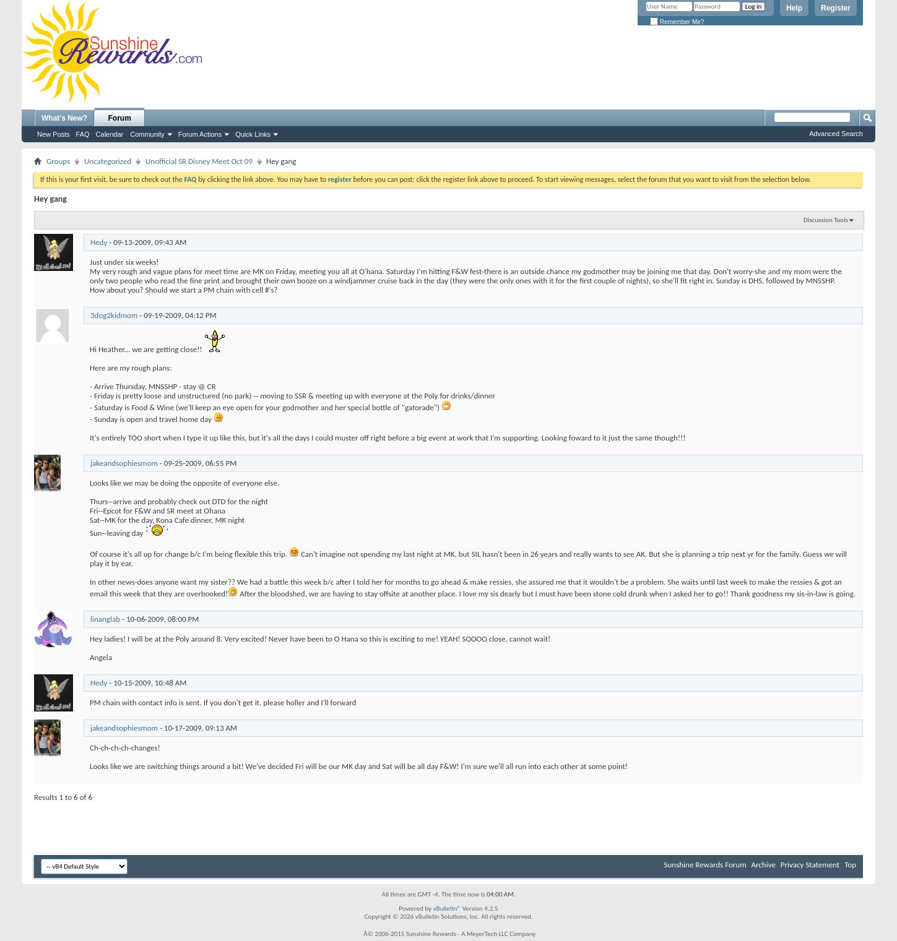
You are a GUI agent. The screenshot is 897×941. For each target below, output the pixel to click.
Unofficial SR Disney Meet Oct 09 (199, 161)
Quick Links (253, 134)
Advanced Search (836, 133)
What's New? (64, 118)
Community (147, 134)
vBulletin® (447, 908)
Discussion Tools (826, 220)
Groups (58, 161)
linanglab (105, 619)
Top (850, 864)
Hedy (98, 242)
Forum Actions (200, 134)
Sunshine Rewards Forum (705, 864)
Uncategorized (107, 161)
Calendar (110, 134)
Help (794, 8)
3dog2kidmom (113, 315)
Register (836, 8)
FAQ (83, 134)
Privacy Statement (810, 864)
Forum (119, 118)
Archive (763, 864)
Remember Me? (677, 22)
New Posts (53, 134)
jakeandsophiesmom (124, 463)
